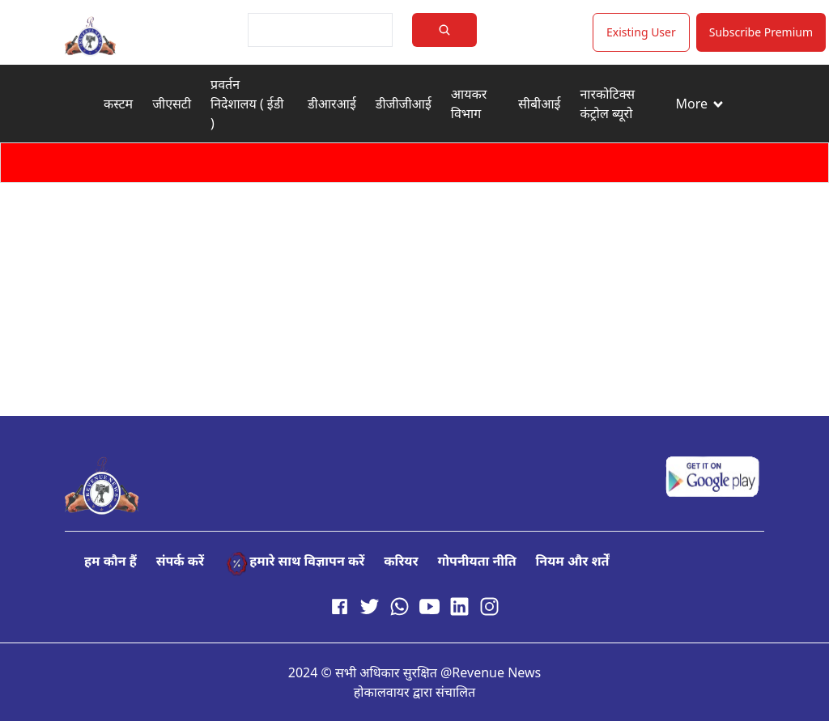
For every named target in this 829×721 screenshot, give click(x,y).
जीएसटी (171, 103)
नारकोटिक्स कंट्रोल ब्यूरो (607, 103)
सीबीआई (539, 103)
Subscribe (761, 32)
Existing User (641, 32)
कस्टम (118, 103)
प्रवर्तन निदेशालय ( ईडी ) (246, 103)
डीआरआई (332, 103)
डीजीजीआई (404, 103)
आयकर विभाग (469, 103)
